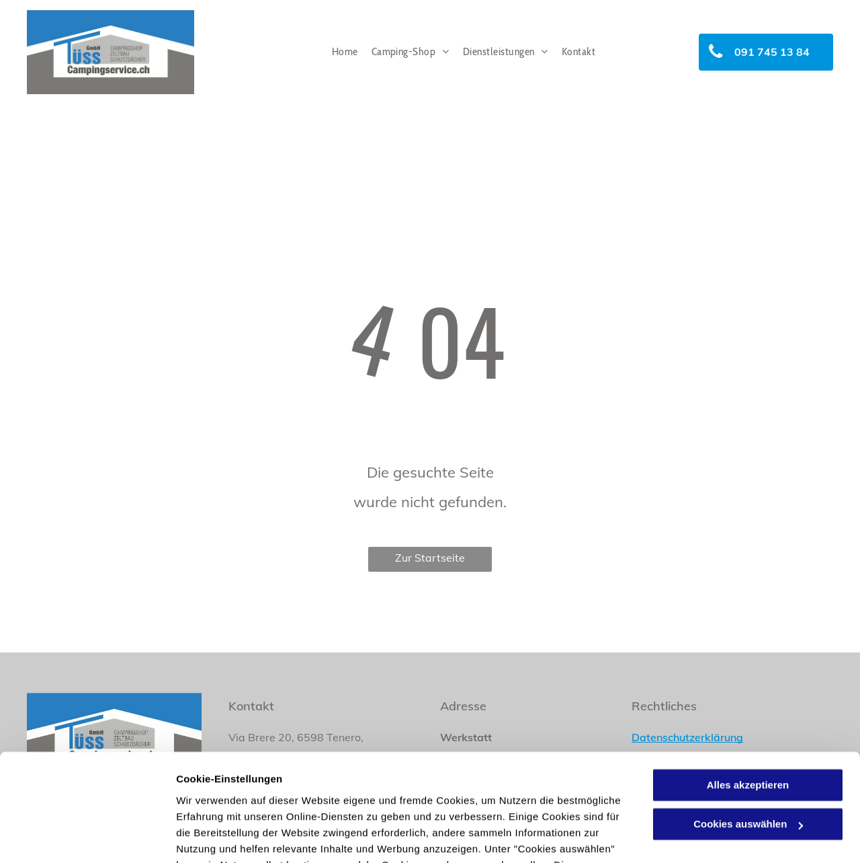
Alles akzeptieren (748, 687)
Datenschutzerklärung (329, 799)
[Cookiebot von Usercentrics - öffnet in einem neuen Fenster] (87, 837)
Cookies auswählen (223, 836)
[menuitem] (345, 52)
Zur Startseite (430, 557)
